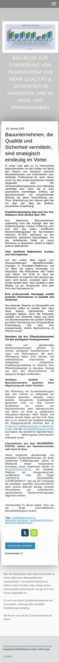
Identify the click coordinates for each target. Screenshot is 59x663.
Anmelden (7, 656)
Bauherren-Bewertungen (19, 522)
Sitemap (48, 646)
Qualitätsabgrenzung (23, 517)
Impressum (8, 646)
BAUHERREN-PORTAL (18, 469)
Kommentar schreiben (20, 545)
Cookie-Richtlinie (35, 646)
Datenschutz (20, 646)
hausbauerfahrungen (41, 520)
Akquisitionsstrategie (16, 520)
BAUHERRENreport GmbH (38, 429)
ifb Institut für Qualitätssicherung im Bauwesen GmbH (29, 426)
